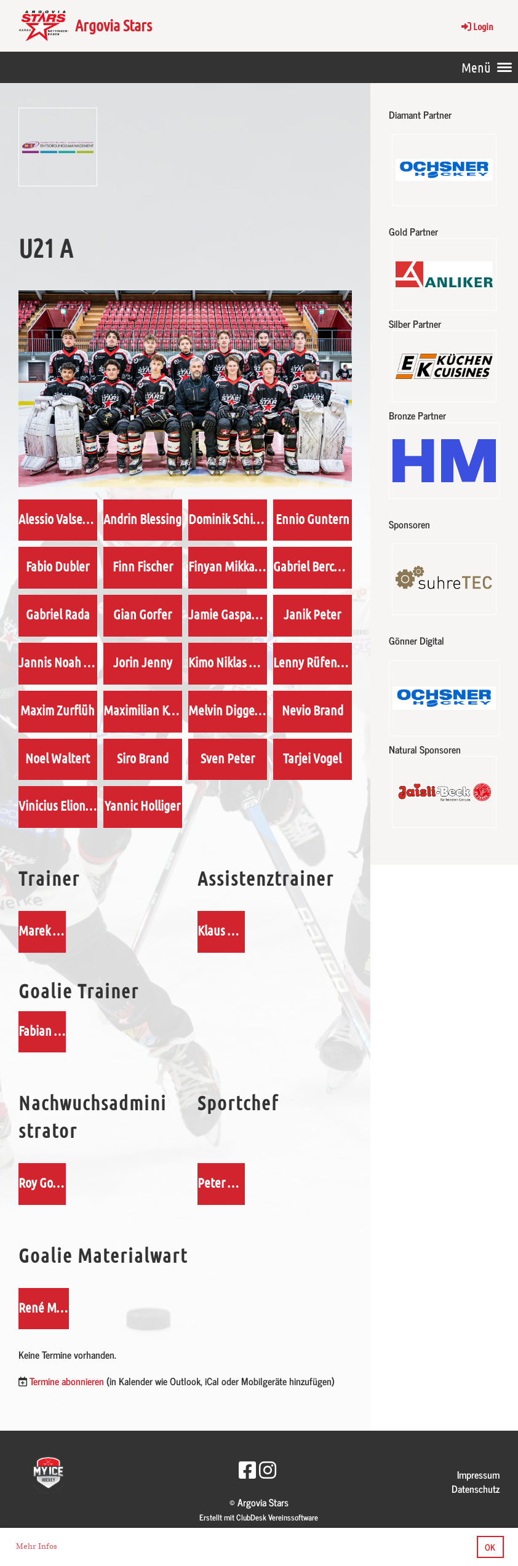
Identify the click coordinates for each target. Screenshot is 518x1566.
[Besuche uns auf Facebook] (247, 1469)
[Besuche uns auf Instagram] (267, 1469)
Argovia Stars (113, 24)
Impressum (478, 1474)
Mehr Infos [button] (36, 1546)
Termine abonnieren (67, 1381)
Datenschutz (476, 1488)
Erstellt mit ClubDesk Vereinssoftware (258, 1517)
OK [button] (490, 1547)
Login (476, 26)
